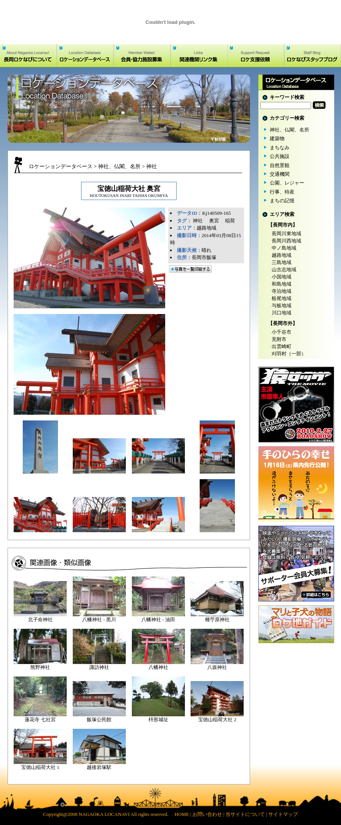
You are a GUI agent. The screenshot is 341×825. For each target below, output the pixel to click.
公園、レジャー (287, 183)
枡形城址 (158, 719)
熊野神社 (40, 667)
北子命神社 (40, 619)
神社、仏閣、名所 (119, 166)
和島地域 (281, 284)
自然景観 (279, 165)
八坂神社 (217, 667)
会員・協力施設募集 (142, 55)
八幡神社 (158, 667)
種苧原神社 (217, 619)
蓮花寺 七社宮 (40, 719)
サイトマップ (283, 814)
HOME (182, 814)
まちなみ (279, 147)
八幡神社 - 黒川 (99, 619)
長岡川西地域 (286, 241)
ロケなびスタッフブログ (312, 55)
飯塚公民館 (99, 719)
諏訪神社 (99, 667)
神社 (151, 166)
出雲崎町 (281, 346)
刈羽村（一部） (289, 353)
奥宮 (214, 220)
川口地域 (281, 313)
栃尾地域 (281, 298)
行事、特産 (282, 192)
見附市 (279, 339)
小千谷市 (281, 332)
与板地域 (281, 305)
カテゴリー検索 (287, 118)
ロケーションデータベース (85, 55)
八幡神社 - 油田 (158, 619)
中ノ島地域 (284, 248)
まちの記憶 (282, 200)
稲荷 (230, 220)
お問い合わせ (207, 814)
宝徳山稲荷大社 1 (40, 767)
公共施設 (279, 156)
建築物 (277, 138)
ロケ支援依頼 (255, 55)
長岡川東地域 (286, 233)
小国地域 (281, 277)
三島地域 (281, 262)
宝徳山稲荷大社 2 (217, 719)
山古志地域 (284, 269)
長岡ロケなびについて (28, 55)
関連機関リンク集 (198, 55)
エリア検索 (282, 214)
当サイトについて (245, 814)
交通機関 (279, 174)
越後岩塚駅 (99, 767)
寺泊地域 (281, 291)
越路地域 (206, 228)
